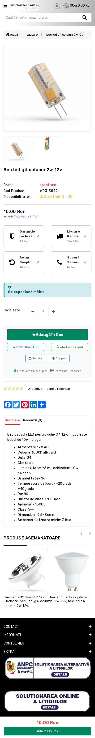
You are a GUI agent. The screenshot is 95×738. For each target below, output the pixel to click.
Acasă (12, 34)
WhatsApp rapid (69, 347)
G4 (36, 601)
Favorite (35, 358)
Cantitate (12, 310)
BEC (23, 601)
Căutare (32, 34)
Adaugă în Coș (47, 334)
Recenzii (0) (32, 420)
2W (56, 601)
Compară (59, 358)
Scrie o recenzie (58, 388)
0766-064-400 (25, 347)
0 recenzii (35, 388)
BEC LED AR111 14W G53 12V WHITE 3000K (35, 597)
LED (30, 601)
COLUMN (46, 601)
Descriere (12, 420)
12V (63, 601)
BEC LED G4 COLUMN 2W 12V (64, 34)
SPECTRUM (48, 185)
